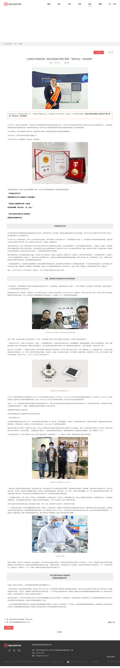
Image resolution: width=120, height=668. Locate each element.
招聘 (100, 4)
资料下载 (111, 52)
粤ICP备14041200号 (57, 661)
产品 (69, 4)
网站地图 (95, 661)
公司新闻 (20, 43)
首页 (11, 43)
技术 (59, 4)
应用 (79, 4)
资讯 (89, 4)
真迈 (48, 4)
